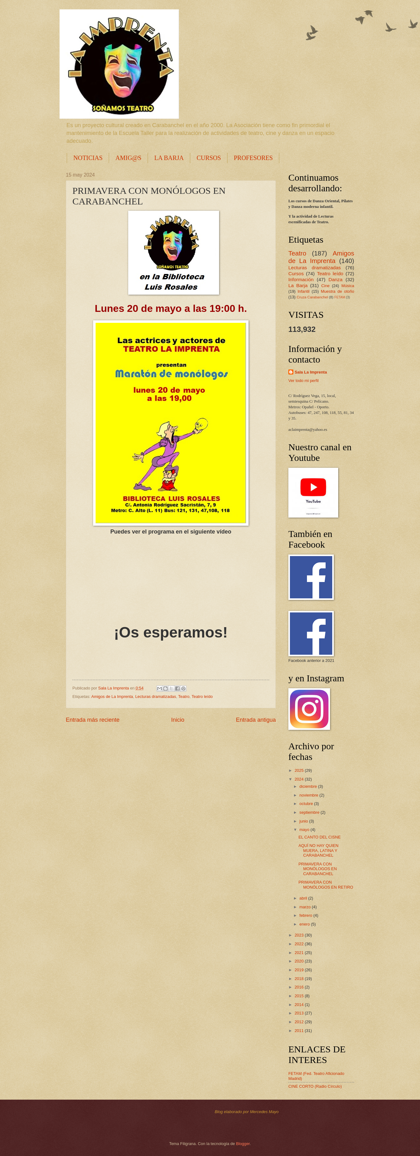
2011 (300, 1030)
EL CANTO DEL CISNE (319, 837)
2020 (300, 961)
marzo (305, 907)
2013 (300, 1013)
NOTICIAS (87, 157)
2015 (300, 995)
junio (304, 821)
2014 (300, 1004)
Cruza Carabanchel (312, 297)
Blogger (243, 1143)
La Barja (297, 285)
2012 (300, 1021)
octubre (306, 803)
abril (303, 898)
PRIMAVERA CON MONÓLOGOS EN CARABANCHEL (317, 869)
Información (301, 279)
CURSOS (209, 157)
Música (347, 285)
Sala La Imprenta (311, 372)
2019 (300, 970)
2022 (300, 944)
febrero (306, 915)
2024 (300, 779)
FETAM (339, 297)
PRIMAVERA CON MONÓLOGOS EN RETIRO (325, 884)
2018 (300, 978)
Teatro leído (202, 696)
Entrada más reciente (92, 720)
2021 (300, 952)
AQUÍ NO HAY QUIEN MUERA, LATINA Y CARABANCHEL (318, 850)
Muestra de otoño (337, 291)
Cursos (296, 273)
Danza (335, 279)
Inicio (177, 720)
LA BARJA (169, 157)
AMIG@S (128, 157)
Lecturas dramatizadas (155, 696)
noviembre (309, 795)
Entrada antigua (256, 720)
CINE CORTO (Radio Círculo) (315, 1086)
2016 (300, 987)
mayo (304, 829)
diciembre (308, 786)
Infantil (304, 291)
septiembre (309, 812)
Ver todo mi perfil (303, 380)
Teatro (184, 696)
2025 (300, 770)
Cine (325, 285)
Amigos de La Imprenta (112, 696)
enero (305, 924)
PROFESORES (253, 157)
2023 (300, 935)
